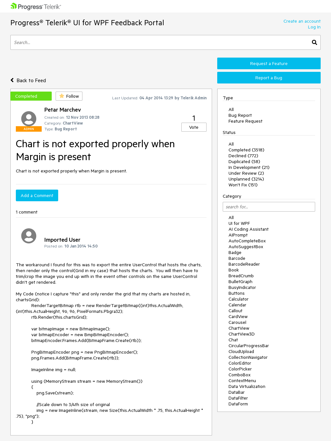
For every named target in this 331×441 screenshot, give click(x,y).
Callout (235, 311)
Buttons (237, 293)
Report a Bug (268, 78)
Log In (314, 27)
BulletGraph (240, 281)
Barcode (237, 258)
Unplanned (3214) (246, 179)
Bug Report (240, 115)
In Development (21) (249, 167)
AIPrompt (238, 235)
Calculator (239, 299)
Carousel (237, 322)
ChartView (239, 328)
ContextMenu (242, 380)
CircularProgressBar (249, 345)
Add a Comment (37, 195)
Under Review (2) (246, 173)
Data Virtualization (247, 386)
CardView (238, 316)
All (231, 109)
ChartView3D (242, 334)
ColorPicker (240, 369)
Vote (193, 127)
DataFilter (238, 398)
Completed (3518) (246, 150)
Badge (235, 252)
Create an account (302, 21)
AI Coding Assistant (249, 229)
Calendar (237, 305)
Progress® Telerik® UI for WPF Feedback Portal (87, 22)
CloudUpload (241, 351)
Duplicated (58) (244, 161)
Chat (233, 340)
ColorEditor (240, 363)
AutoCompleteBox (247, 241)
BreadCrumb (241, 276)
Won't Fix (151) (243, 185)
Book (234, 270)
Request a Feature (269, 63)
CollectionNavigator (248, 357)
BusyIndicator (242, 287)
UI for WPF (239, 223)
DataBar (237, 392)
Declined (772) (243, 156)
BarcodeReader (244, 264)
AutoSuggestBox (246, 246)
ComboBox (240, 375)
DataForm (238, 404)
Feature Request (245, 121)
